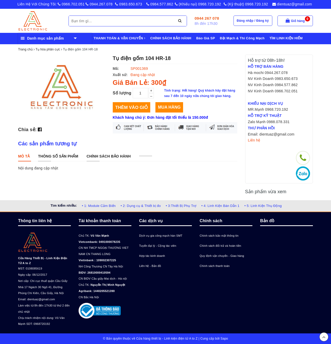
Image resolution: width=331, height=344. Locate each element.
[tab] (24, 156)
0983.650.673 (128, 4)
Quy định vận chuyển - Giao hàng (222, 255)
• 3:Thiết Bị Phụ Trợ (181, 206)
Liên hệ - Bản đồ (150, 265)
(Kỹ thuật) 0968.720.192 (246, 4)
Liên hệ (254, 140)
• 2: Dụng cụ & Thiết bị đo (141, 206)
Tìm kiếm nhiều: (63, 205)
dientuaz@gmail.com (292, 4)
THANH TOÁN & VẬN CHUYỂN (119, 38)
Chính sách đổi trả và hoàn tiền (220, 245)
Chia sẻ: (27, 129)
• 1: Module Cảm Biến (99, 206)
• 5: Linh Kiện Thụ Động (263, 206)
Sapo (224, 338)
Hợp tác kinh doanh (152, 255)
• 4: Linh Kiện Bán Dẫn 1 (220, 206)
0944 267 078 (207, 18)
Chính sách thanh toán (215, 265)
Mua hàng (169, 107)
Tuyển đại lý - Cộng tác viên (157, 245)
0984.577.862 (159, 4)
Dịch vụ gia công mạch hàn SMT (161, 235)
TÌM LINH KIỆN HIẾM (286, 38)
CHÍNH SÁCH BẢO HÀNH (170, 38)
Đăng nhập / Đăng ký (253, 21)
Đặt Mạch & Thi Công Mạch (242, 38)
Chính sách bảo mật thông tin (219, 235)
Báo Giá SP (205, 38)
